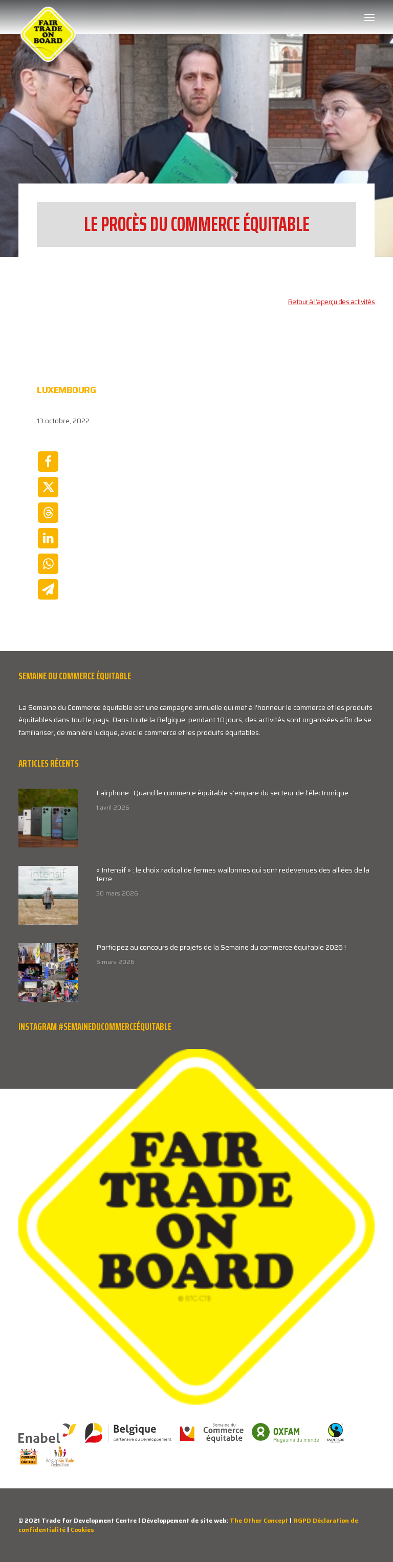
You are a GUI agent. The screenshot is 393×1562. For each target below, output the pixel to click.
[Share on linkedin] (48, 538)
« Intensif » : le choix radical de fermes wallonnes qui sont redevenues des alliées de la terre (232, 874)
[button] (369, 17)
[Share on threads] (48, 512)
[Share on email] (48, 589)
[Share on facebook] (48, 461)
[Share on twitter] (48, 487)
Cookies (82, 1529)
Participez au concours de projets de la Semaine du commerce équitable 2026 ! (221, 947)
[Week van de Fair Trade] (48, 17)
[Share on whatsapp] (48, 564)
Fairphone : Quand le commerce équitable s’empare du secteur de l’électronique (222, 792)
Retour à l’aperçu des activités (331, 301)
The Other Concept (259, 1520)
